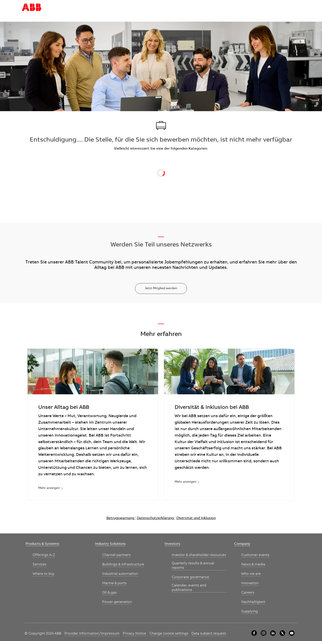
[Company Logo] (31, 7)
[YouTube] (291, 633)
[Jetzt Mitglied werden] (161, 288)
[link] (50, 488)
